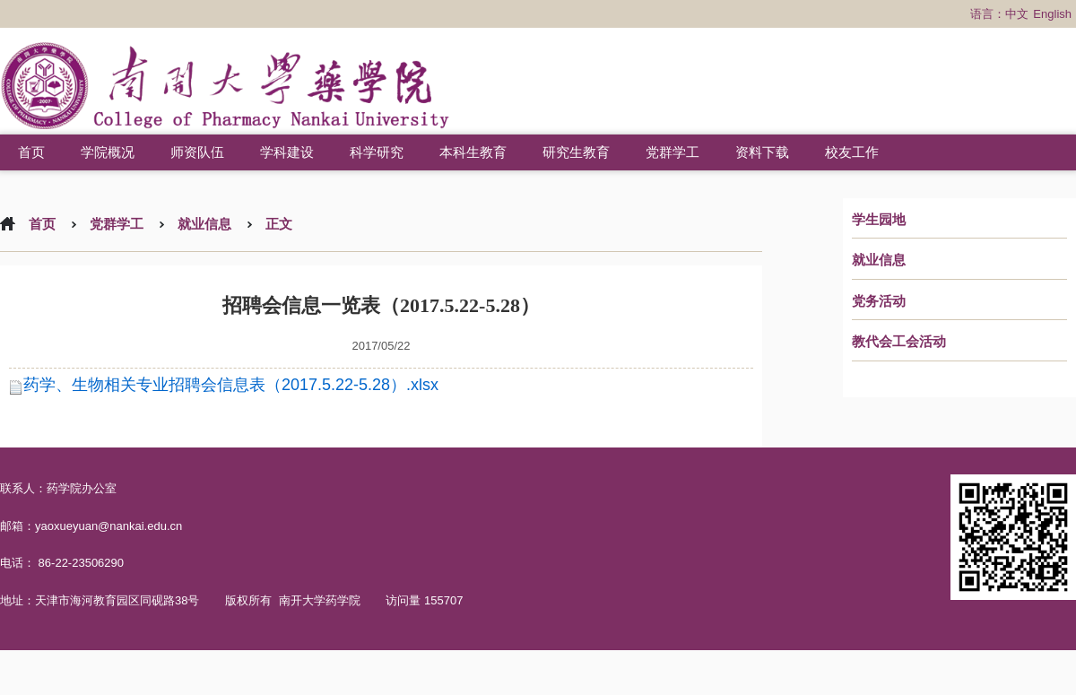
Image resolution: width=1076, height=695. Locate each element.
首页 (31, 152)
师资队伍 (197, 152)
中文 (1016, 14)
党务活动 (879, 301)
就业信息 (879, 260)
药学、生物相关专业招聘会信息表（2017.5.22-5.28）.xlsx (230, 385)
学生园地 (879, 220)
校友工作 (852, 152)
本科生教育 (473, 152)
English (1052, 14)
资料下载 (762, 152)
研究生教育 (576, 152)
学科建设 (287, 152)
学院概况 (107, 152)
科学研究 (377, 152)
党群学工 (672, 152)
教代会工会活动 (899, 341)
